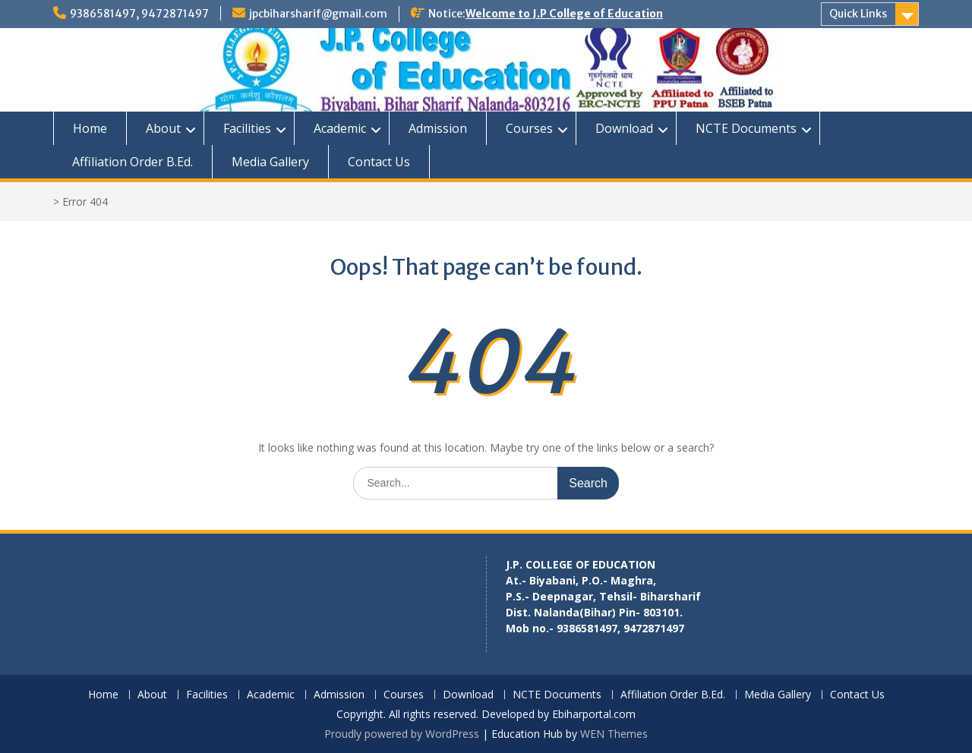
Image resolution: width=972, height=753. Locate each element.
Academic (340, 128)
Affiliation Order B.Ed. (132, 161)
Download (624, 128)
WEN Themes (614, 733)
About (163, 128)
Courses (529, 128)
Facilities (247, 128)
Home (90, 128)
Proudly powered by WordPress (401, 733)
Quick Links (858, 13)
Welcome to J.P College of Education (564, 13)
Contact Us (379, 161)
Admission (438, 128)
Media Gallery (270, 161)
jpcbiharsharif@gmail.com (318, 13)
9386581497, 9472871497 (139, 13)
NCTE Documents (746, 128)
